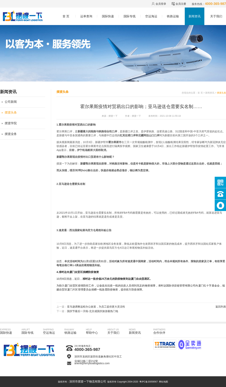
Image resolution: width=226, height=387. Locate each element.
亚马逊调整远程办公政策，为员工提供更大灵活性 (96, 306)
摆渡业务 (11, 134)
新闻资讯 (195, 16)
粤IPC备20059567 (148, 381)
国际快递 (108, 16)
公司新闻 (11, 101)
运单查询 (86, 16)
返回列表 (220, 306)
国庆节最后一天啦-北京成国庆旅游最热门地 (92, 311)
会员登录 (161, 3)
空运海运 (151, 16)
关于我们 (216, 16)
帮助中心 (92, 331)
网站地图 (163, 381)
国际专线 (130, 16)
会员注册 (181, 3)
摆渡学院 (11, 123)
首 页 (66, 16)
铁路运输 (173, 16)
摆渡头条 (11, 112)
